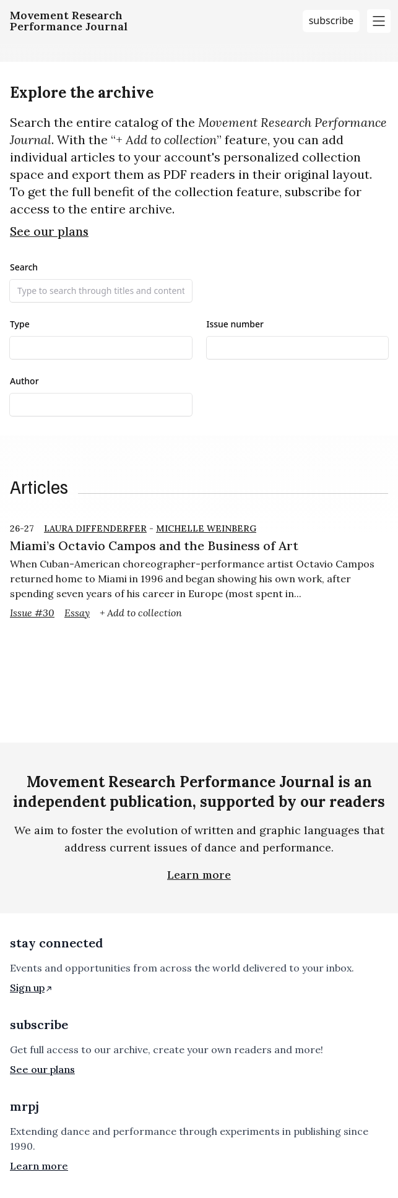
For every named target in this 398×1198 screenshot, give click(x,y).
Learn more (199, 875)
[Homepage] (69, 21)
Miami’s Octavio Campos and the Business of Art (154, 545)
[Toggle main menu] (379, 21)
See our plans (49, 231)
